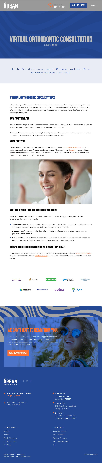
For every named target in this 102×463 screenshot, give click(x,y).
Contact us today (41, 256)
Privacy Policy (9, 456)
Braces (6, 441)
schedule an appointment (18, 360)
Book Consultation (78, 5)
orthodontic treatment (72, 147)
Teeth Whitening (10, 445)
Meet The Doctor (59, 438)
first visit (72, 150)
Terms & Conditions (23, 456)
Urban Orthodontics (83, 253)
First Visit (7, 452)
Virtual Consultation (60, 448)
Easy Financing (59, 441)
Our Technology (10, 448)
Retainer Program (60, 445)
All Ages (7, 438)
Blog (55, 452)
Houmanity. (93, 454)
